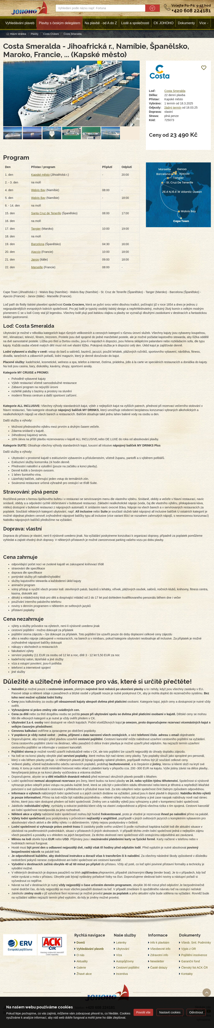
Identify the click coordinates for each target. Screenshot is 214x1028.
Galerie (81, 967)
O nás (80, 955)
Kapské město (40, 174)
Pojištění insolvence (194, 955)
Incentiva (122, 973)
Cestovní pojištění (127, 967)
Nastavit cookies (170, 1012)
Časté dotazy (158, 967)
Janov (35, 259)
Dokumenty (186, 23)
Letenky (121, 942)
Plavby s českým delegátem (59, 23)
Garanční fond (190, 961)
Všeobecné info (160, 948)
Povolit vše (143, 1012)
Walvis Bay (38, 190)
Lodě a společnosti (135, 23)
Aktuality (82, 961)
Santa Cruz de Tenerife (46, 213)
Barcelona (37, 244)
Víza (119, 955)
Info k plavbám (159, 942)
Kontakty (186, 973)
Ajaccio (36, 251)
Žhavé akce (84, 973)
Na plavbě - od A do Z (101, 23)
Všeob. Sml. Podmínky (196, 942)
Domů (80, 942)
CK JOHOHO (163, 23)
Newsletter (157, 961)
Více (202, 23)
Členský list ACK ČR (194, 967)
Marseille (37, 267)
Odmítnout (196, 1012)
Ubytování (122, 948)
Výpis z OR (188, 948)
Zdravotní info (159, 955)
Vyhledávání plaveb (19, 23)
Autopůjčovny (125, 961)
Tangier (36, 228)
